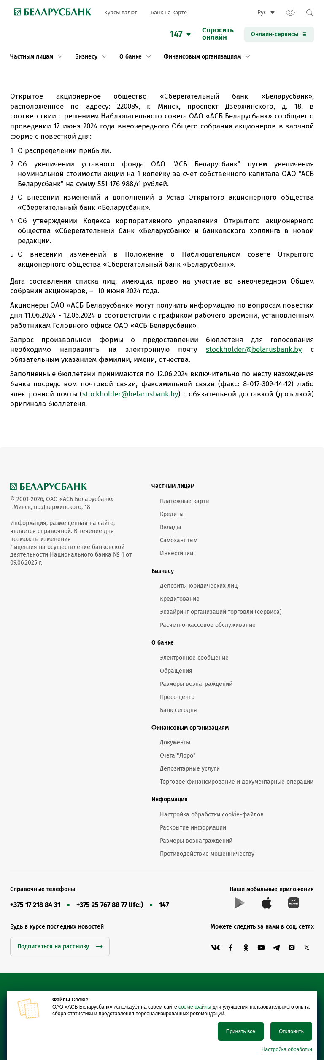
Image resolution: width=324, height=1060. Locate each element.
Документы (175, 742)
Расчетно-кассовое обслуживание (208, 625)
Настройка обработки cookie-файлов (212, 814)
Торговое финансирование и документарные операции (236, 781)
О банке (162, 642)
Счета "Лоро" (178, 755)
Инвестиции (176, 553)
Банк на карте (169, 12)
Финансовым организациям (190, 727)
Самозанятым (178, 540)
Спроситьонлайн (218, 34)
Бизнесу (162, 571)
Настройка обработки (287, 1049)
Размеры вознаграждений (196, 684)
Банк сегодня (178, 710)
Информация (169, 799)
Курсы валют (120, 12)
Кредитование (180, 598)
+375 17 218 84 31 (35, 905)
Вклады (170, 527)
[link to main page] (50, 12)
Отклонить (291, 1031)
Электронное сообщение (194, 657)
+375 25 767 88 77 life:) (109, 905)
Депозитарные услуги (190, 768)
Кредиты (172, 514)
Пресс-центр (177, 697)
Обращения (176, 671)
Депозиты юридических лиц (199, 585)
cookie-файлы (194, 1007)
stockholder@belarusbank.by (254, 349)
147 (164, 905)
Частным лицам (172, 486)
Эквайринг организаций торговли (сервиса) (221, 612)
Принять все (240, 1031)
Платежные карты (185, 501)
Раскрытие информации (193, 827)
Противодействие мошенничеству (207, 853)
